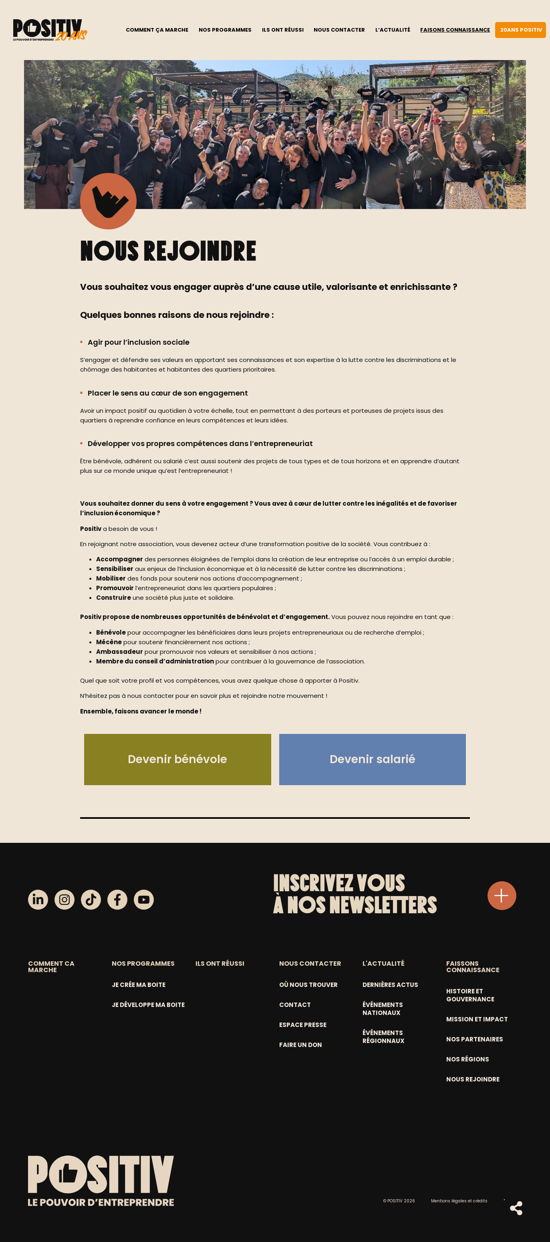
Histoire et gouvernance (470, 995)
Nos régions (467, 1059)
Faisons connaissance (455, 29)
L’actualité (392, 29)
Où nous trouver (308, 985)
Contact (295, 1005)
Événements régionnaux (384, 1037)
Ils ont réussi (283, 29)
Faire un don (300, 1045)
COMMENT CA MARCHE (51, 967)
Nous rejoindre (473, 1079)
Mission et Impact (477, 1019)
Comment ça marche (157, 29)
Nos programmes (225, 29)
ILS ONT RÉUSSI (219, 963)
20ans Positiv (521, 29)
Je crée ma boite (138, 985)
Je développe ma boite (148, 1005)
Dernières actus (390, 985)
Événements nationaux (383, 1009)
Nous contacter (339, 29)
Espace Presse (302, 1025)
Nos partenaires (474, 1039)
